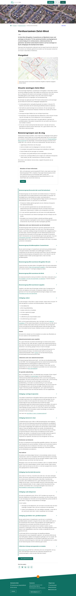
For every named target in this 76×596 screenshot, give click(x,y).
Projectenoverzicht (22, 25)
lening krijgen (34, 376)
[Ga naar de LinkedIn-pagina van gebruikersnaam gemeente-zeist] (52, 589)
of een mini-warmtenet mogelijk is (37, 267)
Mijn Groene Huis (24, 550)
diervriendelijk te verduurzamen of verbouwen (30, 487)
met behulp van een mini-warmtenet (28, 293)
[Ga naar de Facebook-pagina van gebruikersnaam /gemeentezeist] (52, 585)
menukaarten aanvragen (25, 237)
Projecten (15, 25)
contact (36, 352)
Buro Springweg (32, 368)
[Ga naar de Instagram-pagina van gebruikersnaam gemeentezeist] (52, 587)
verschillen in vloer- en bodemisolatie (36, 413)
